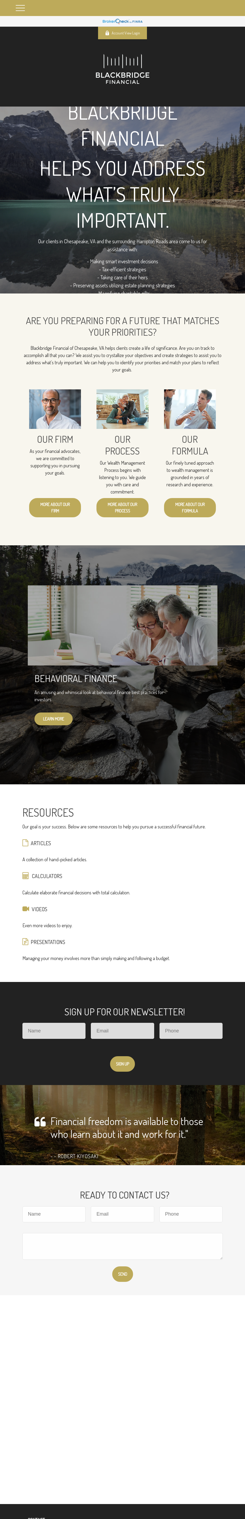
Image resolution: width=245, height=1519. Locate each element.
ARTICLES (41, 843)
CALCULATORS (47, 875)
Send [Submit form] (122, 1274)
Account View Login (122, 33)
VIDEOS (39, 909)
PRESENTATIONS (48, 941)
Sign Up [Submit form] (122, 1064)
